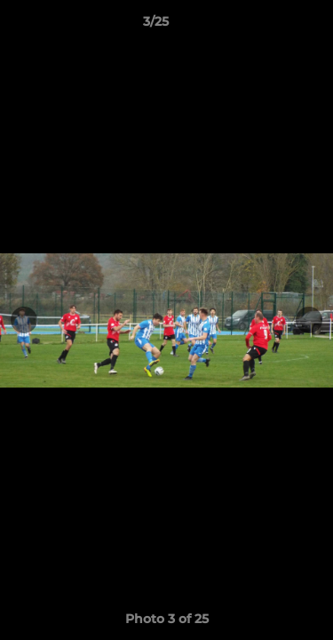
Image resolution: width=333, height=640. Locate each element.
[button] (269, 26)
